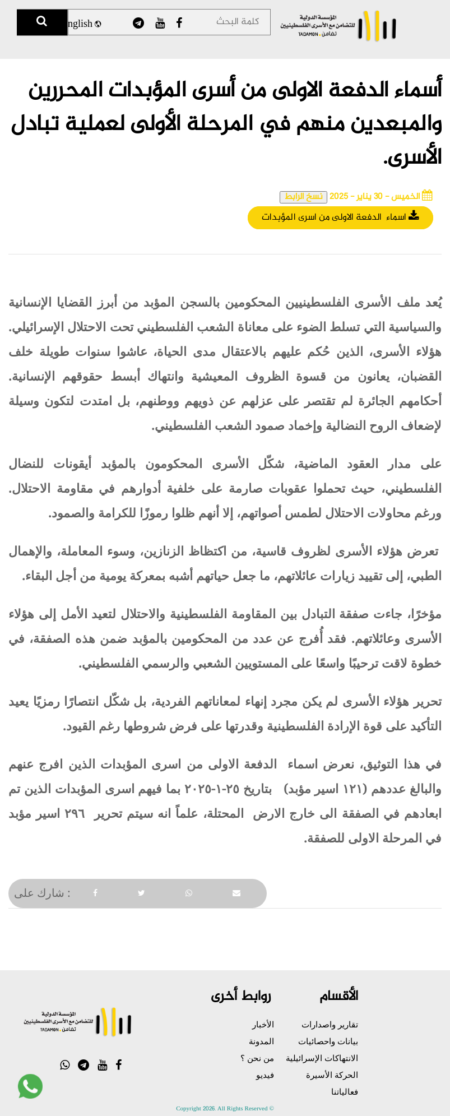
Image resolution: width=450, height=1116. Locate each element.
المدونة (261, 1040)
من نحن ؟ (257, 1057)
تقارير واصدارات (329, 1024)
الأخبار (263, 1024)
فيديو (265, 1074)
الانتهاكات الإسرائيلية (322, 1057)
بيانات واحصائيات (328, 1040)
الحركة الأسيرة (332, 1074)
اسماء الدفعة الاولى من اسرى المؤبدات (340, 218)
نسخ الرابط (303, 197)
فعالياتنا (344, 1091)
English (81, 24)
